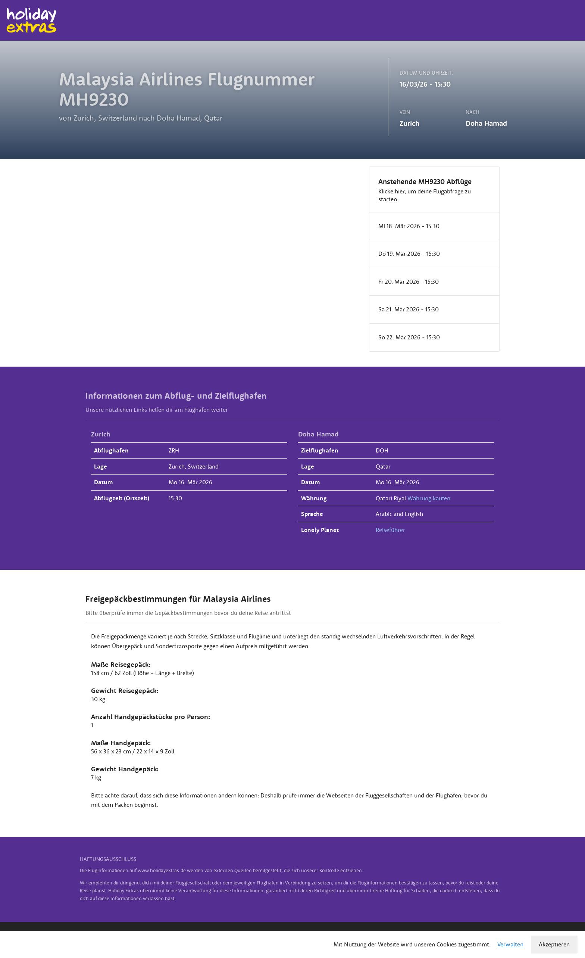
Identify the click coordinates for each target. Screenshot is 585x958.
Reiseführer (390, 530)
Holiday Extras (31, 20)
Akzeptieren (554, 944)
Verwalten (510, 944)
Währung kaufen (428, 498)
